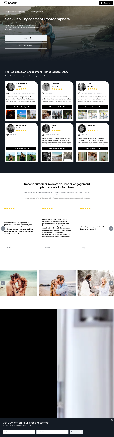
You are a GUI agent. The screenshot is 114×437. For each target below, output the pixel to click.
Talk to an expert (26, 45)
